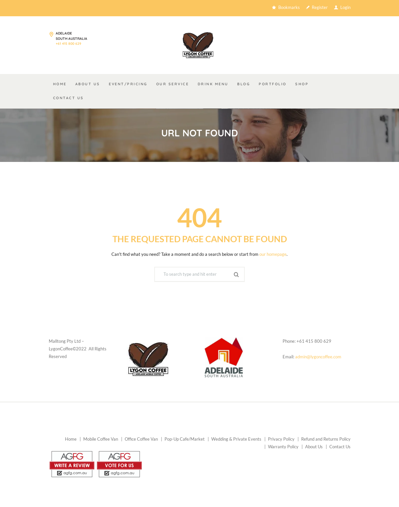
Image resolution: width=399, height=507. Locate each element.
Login (345, 8)
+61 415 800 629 (68, 44)
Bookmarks (289, 8)
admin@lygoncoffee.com (318, 358)
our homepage (273, 255)
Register (320, 8)
